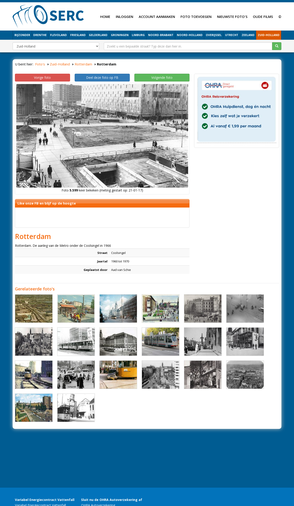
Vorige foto (42, 77)
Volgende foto (161, 77)
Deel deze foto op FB (102, 77)
